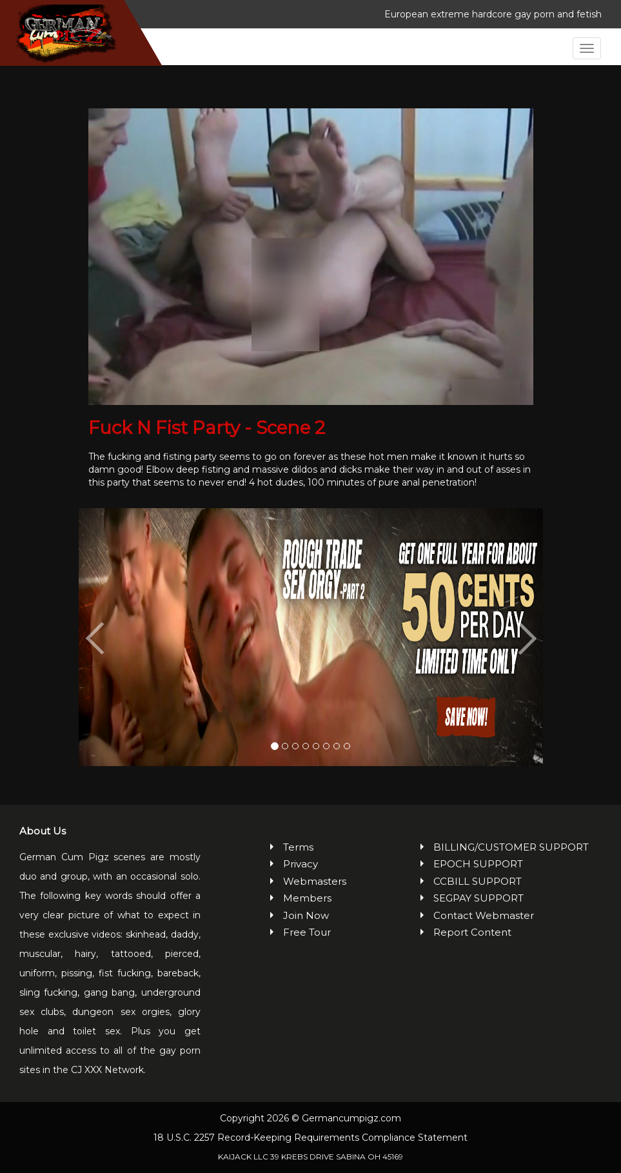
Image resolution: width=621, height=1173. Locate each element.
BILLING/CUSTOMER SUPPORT (511, 847)
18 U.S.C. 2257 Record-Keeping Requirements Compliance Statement (310, 1137)
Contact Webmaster (483, 915)
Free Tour (307, 932)
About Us (42, 831)
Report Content (472, 932)
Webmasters (314, 881)
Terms (298, 847)
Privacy (300, 864)
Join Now (306, 915)
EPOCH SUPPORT (478, 864)
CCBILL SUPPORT (477, 881)
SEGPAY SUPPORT (478, 898)
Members (307, 898)
